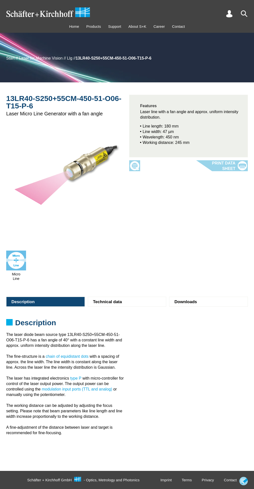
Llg (69, 58)
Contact (178, 26)
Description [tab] (23, 301)
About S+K (137, 26)
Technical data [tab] (107, 301)
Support (114, 26)
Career (159, 26)
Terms (187, 480)
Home (74, 26)
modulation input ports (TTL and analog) (77, 389)
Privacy (208, 480)
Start (10, 58)
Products (93, 26)
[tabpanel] (127, 324)
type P (75, 378)
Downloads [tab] (185, 301)
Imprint (166, 480)
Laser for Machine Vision (41, 58)
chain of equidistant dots (67, 356)
